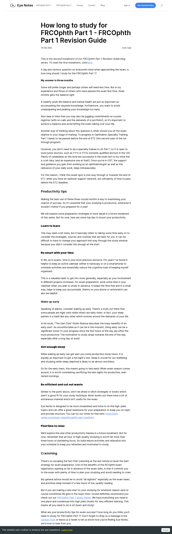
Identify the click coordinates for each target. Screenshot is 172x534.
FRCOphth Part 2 (63, 5)
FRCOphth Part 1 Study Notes (74, 497)
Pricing (80, 5)
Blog (103, 5)
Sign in (127, 5)
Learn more (67, 529)
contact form (48, 519)
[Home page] (22, 5)
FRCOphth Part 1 (43, 5)
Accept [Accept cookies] (166, 530)
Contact (91, 5)
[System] (161, 5)
